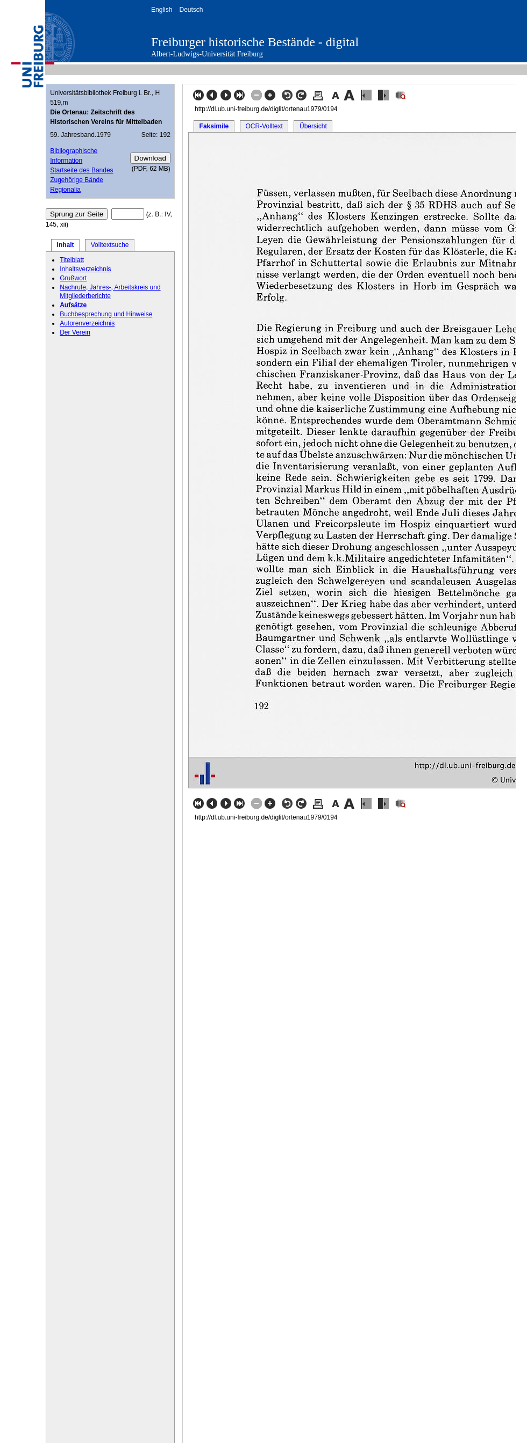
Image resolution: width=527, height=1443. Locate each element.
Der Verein (75, 332)
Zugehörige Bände (76, 180)
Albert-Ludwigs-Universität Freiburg (207, 54)
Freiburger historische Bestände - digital (255, 42)
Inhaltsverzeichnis (85, 269)
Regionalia (65, 189)
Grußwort (73, 278)
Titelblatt (72, 260)
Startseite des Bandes (81, 170)
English (161, 9)
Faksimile (214, 126)
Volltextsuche (110, 245)
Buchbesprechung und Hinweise (106, 314)
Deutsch (191, 9)
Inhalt (65, 245)
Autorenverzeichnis (87, 323)
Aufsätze (73, 305)
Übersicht (313, 126)
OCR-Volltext (263, 126)
